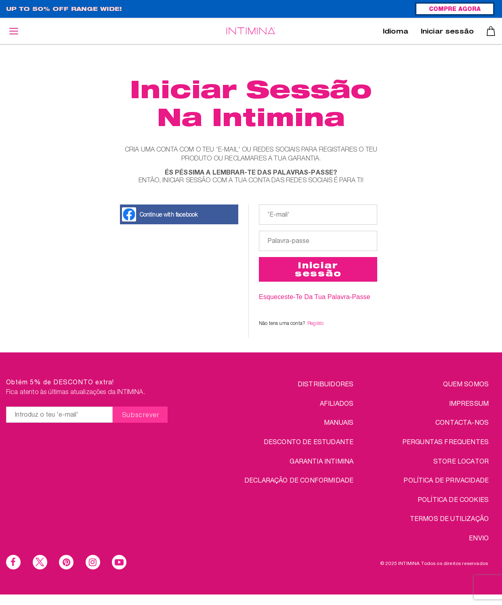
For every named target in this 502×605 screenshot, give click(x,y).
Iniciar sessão (447, 32)
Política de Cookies (453, 499)
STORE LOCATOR (461, 461)
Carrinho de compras (491, 31)
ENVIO (479, 538)
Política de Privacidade (446, 480)
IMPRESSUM (469, 403)
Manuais (338, 422)
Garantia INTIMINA (321, 461)
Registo (315, 323)
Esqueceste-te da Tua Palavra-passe (314, 296)
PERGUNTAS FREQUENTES (445, 441)
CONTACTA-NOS (462, 422)
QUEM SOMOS (466, 384)
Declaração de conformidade (298, 480)
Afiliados (336, 403)
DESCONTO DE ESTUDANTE (308, 441)
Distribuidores (325, 384)
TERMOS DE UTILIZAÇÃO (449, 518)
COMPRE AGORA (455, 10)
